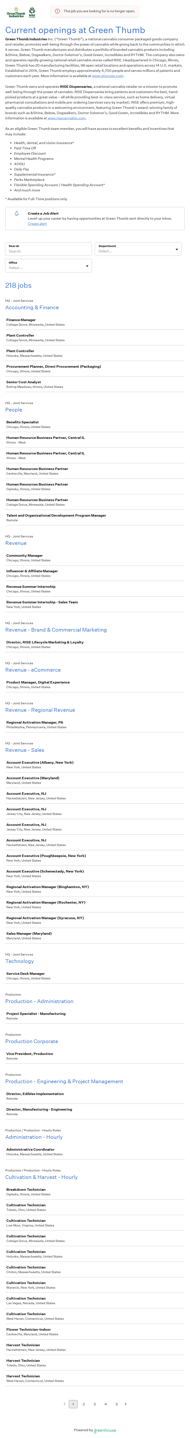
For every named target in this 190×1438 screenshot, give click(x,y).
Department (107, 246)
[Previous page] (64, 1404)
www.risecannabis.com (67, 118)
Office (13, 263)
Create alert (37, 224)
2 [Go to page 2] (84, 1404)
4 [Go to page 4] (106, 1404)
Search (14, 246)
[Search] (48, 252)
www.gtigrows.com (107, 76)
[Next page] (125, 1404)
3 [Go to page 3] (95, 1404)
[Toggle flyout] (176, 249)
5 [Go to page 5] (117, 1404)
